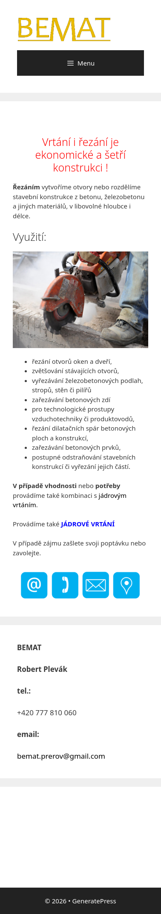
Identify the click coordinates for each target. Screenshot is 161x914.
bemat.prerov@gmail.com (61, 756)
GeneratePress (94, 901)
